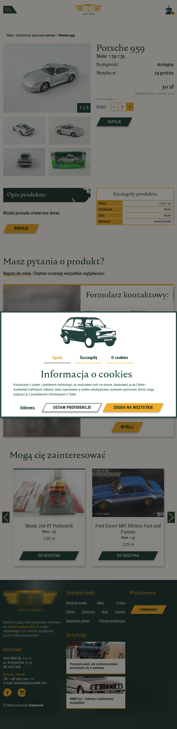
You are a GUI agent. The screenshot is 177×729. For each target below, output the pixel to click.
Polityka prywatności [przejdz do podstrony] (112, 621)
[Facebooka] (7, 692)
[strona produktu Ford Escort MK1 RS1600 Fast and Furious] (128, 517)
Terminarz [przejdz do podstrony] (88, 612)
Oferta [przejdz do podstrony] (70, 612)
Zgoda (57, 357)
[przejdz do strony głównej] (88, 9)
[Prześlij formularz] (127, 427)
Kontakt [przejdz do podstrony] (120, 612)
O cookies (119, 357)
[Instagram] (22, 692)
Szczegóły (88, 357)
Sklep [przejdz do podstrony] (100, 603)
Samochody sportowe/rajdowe (35, 35)
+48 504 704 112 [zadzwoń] (22, 679)
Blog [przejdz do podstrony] (105, 612)
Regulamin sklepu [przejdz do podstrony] (77, 621)
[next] (171, 517)
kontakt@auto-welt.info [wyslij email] (30, 683)
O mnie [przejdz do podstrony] (120, 603)
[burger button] (10, 9)
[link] (148, 609)
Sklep (9, 35)
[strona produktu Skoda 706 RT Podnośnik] (49, 517)
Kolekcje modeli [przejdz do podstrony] (76, 603)
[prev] (6, 517)
